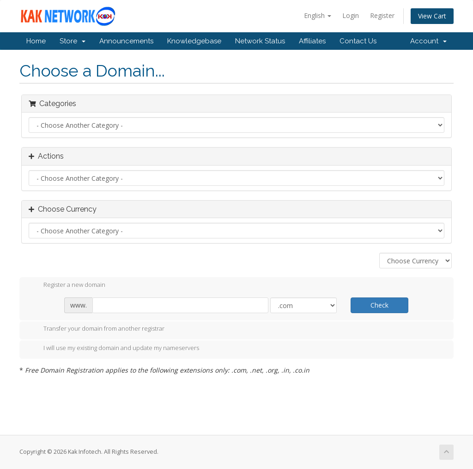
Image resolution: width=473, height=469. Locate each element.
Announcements (126, 41)
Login (350, 15)
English (317, 15)
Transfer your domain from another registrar (96, 329)
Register (382, 15)
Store (72, 41)
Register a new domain (67, 285)
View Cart (432, 16)
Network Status (260, 41)
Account (428, 41)
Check (379, 305)
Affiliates (312, 41)
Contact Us (358, 41)
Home (36, 41)
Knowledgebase (194, 41)
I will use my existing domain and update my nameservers (114, 349)
